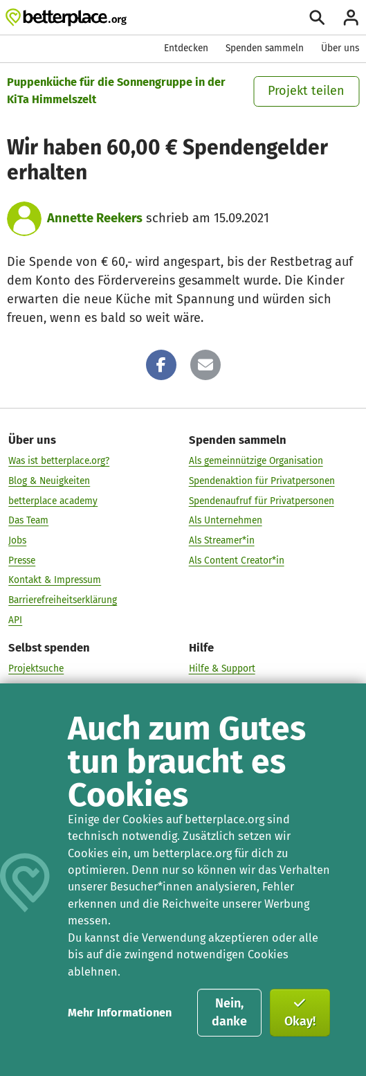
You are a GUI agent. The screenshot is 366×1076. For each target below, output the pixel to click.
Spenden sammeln (265, 48)
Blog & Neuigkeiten (49, 480)
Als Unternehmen (225, 520)
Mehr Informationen (120, 1012)
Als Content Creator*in (236, 560)
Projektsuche (36, 668)
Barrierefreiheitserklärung (62, 599)
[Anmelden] (350, 17)
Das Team (28, 520)
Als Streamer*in (222, 540)
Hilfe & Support (222, 668)
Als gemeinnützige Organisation (256, 460)
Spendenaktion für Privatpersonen (262, 480)
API (15, 619)
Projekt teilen (306, 90)
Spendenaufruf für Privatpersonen (261, 500)
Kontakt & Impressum (54, 580)
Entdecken (186, 48)
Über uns (340, 48)
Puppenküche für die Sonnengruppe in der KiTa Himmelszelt (116, 90)
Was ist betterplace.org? (58, 460)
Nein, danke (229, 1012)
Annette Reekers (95, 218)
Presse (21, 560)
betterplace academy (53, 500)
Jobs (17, 540)
